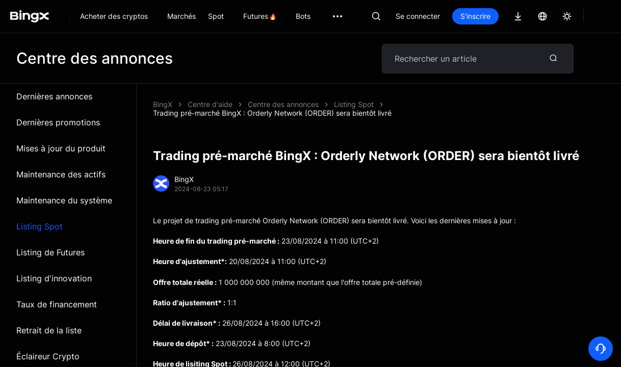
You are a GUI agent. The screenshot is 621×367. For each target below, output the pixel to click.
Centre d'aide (210, 104)
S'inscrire (475, 16)
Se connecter (418, 16)
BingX (162, 104)
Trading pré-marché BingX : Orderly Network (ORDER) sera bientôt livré (367, 104)
